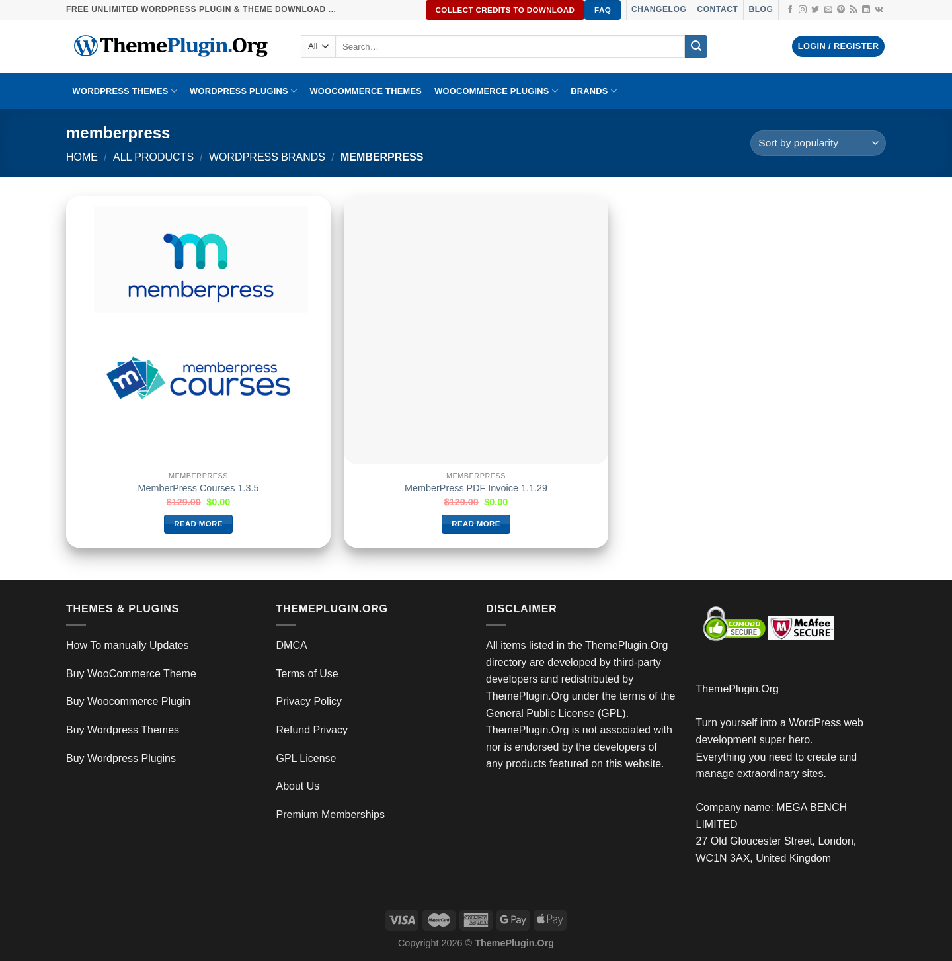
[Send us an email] (828, 10)
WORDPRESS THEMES (125, 91)
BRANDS (594, 91)
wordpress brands (267, 157)
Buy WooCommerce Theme (131, 673)
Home (82, 157)
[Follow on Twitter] (815, 10)
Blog (760, 9)
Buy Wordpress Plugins (121, 758)
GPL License (306, 758)
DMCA (291, 645)
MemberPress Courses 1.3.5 (198, 488)
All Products (153, 157)
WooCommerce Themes (365, 91)
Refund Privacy (312, 729)
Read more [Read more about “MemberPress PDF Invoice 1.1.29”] (476, 524)
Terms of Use (307, 673)
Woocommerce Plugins (496, 91)
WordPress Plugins (243, 91)
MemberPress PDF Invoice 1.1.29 (476, 488)
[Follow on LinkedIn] (866, 10)
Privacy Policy (309, 701)
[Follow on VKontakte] (879, 10)
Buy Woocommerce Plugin (128, 701)
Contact (717, 9)
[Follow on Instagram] (803, 10)
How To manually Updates (127, 645)
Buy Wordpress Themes (122, 729)
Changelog (658, 9)
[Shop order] (818, 143)
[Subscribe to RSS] (853, 10)
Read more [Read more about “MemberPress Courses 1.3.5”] (198, 524)
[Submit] (696, 46)
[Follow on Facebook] (790, 10)
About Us (298, 786)
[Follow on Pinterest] (841, 10)
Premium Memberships (330, 814)
